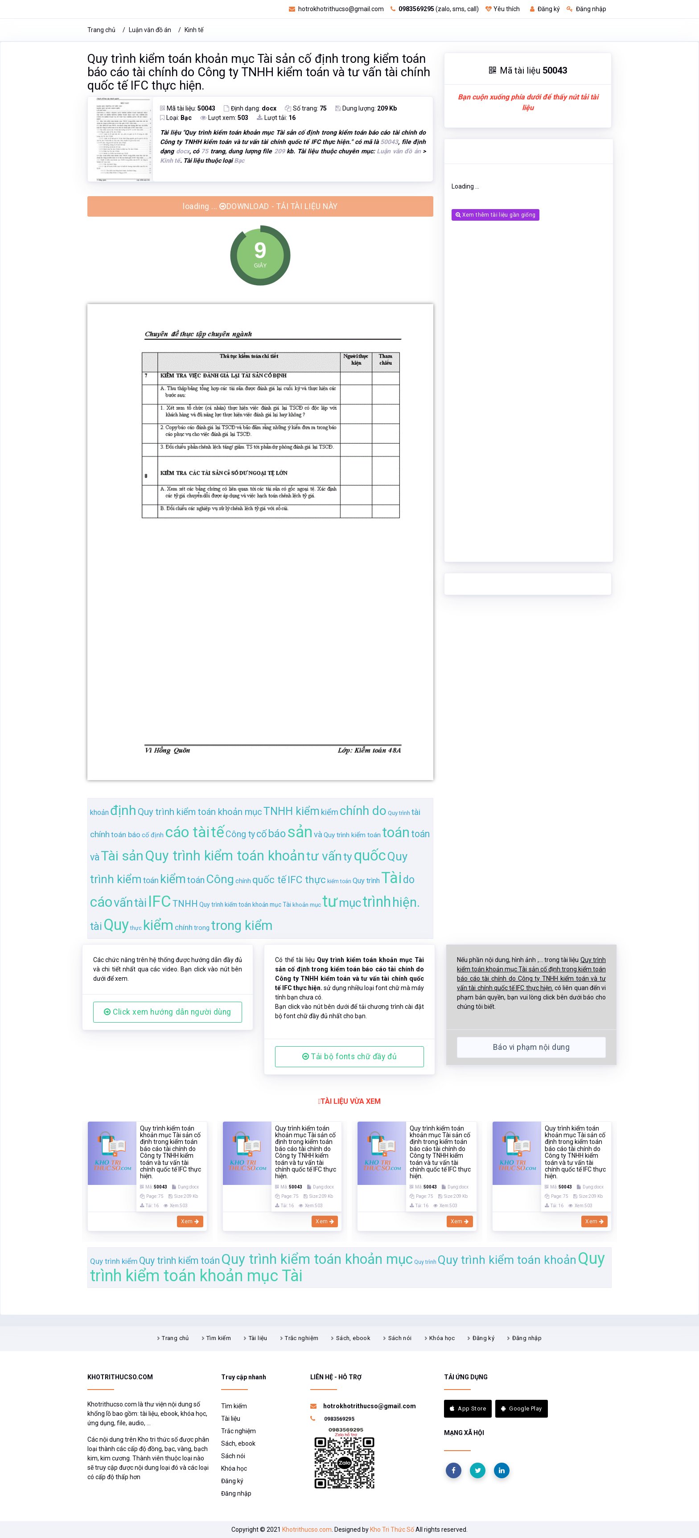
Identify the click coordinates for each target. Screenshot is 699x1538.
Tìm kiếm (218, 1338)
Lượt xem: (224, 117)
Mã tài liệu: (187, 108)
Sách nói (400, 1338)
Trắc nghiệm (301, 1338)
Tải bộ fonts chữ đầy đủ (349, 1056)
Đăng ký (545, 8)
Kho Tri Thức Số (392, 1529)
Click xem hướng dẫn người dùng (167, 1012)
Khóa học (442, 1338)
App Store (468, 1408)
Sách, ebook (353, 1338)
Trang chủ (101, 29)
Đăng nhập (586, 8)
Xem (190, 1221)
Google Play (521, 1408)
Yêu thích (502, 8)
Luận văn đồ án (150, 29)
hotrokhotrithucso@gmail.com (336, 8)
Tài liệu (258, 1338)
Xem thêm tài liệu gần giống (495, 215)
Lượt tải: (276, 117)
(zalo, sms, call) (435, 8)
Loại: (176, 117)
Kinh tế (194, 29)
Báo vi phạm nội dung (531, 1047)
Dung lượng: (366, 108)
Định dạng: (250, 108)
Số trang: (306, 108)
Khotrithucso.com (307, 1529)
